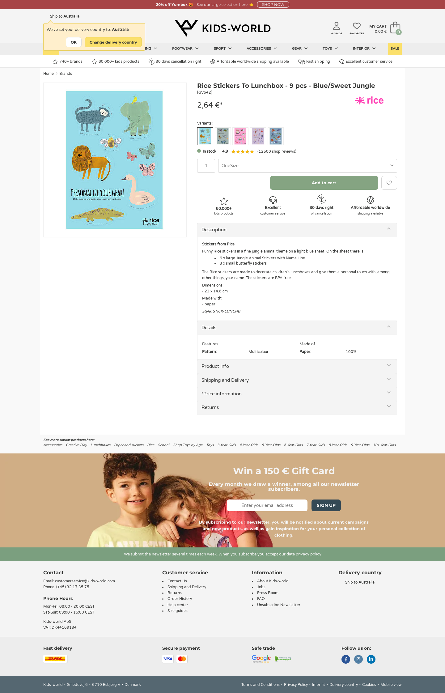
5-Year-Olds (271, 445)
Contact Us (177, 581)
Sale (395, 49)
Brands (65, 73)
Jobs (261, 587)
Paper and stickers (128, 445)
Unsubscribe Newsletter (278, 605)
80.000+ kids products (115, 61)
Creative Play (76, 445)
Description (214, 229)
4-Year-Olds (248, 445)
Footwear (185, 48)
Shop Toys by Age (187, 445)
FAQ (261, 599)
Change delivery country (113, 42)
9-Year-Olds (360, 445)
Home (48, 73)
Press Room (267, 593)
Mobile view (391, 684)
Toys (330, 48)
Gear (300, 48)
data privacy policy (303, 554)
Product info (215, 366)
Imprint (318, 684)
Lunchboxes (100, 445)
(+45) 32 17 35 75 (72, 587)
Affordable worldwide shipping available (249, 61)
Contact (53, 573)
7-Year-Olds (315, 445)
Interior (364, 48)
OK (74, 42)
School (163, 445)
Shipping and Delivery (225, 380)
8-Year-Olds (337, 445)
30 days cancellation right (175, 61)
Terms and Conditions (260, 684)
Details (208, 327)
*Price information (221, 394)
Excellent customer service (365, 61)
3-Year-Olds (226, 445)
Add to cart (324, 182)
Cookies (369, 684)
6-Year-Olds (293, 445)
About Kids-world (273, 581)
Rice (150, 445)
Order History (179, 599)
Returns (210, 407)
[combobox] (307, 166)
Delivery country (343, 684)
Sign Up (326, 505)
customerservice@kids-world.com (85, 581)
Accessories (262, 48)
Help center (177, 605)
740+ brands (68, 61)
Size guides (177, 611)
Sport (223, 48)
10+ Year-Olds (384, 445)
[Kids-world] (222, 28)
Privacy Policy (296, 684)
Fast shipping (314, 61)
